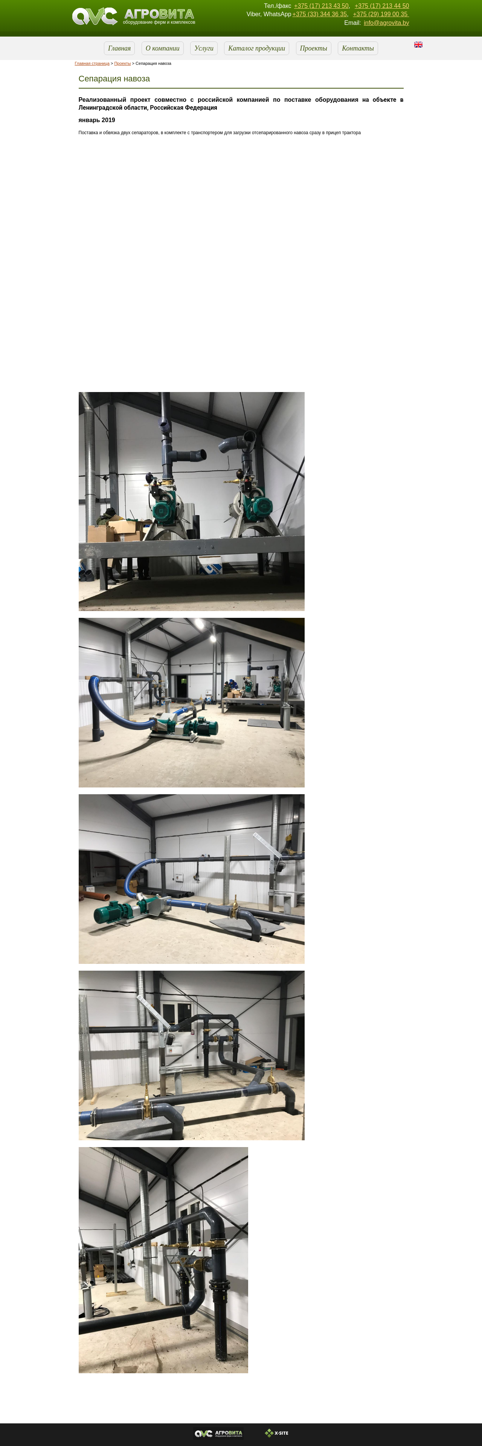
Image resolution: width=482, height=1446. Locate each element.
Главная (119, 48)
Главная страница (92, 63)
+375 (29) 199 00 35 (381, 14)
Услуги (204, 48)
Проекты (313, 48)
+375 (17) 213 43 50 (321, 6)
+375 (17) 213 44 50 (382, 6)
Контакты (358, 48)
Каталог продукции (256, 48)
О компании (163, 48)
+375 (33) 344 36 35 (320, 14)
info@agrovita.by (386, 23)
